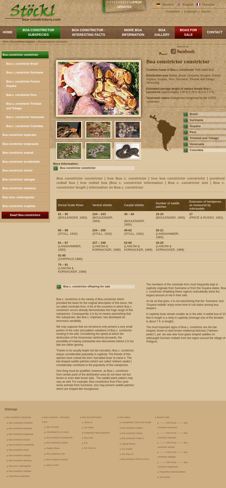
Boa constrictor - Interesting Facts (88, 32)
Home (7, 32)
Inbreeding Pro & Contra (57, 432)
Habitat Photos (128, 444)
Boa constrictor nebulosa (19, 188)
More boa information (133, 32)
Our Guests (127, 449)
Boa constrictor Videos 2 (133, 438)
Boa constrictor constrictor (20, 54)
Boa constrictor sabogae (19, 179)
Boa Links (88, 438)
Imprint (206, 11)
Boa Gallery (162, 32)
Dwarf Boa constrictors (25, 215)
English (188, 4)
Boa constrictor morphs (57, 443)
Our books (89, 427)
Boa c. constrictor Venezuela (25, 117)
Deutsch (168, 4)
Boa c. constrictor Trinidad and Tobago (23, 106)
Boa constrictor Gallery (132, 428)
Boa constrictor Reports (57, 459)
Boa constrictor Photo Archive (135, 459)
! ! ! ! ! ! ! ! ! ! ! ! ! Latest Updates (124, 4)
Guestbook (172, 11)
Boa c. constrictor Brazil (22, 63)
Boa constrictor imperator (19, 135)
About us (88, 422)
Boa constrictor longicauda (20, 144)
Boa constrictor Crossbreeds (59, 437)
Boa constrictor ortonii (17, 170)
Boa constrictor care (55, 454)
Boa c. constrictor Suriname (24, 72)
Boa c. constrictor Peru (21, 95)
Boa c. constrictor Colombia (24, 126)
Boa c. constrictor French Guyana (23, 84)
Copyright (190, 11)
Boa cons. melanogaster (19, 197)
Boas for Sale (188, 32)
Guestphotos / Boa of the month (136, 422)
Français (208, 4)
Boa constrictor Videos (132, 433)
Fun (86, 443)
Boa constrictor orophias (19, 206)
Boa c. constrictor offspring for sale (86, 286)
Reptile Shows (53, 448)
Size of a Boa (52, 427)
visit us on (183, 46)
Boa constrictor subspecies (38, 32)
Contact (214, 32)
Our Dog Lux (90, 448)
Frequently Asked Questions (97, 433)
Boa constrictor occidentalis (21, 161)
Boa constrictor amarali (18, 152)
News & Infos (52, 465)
